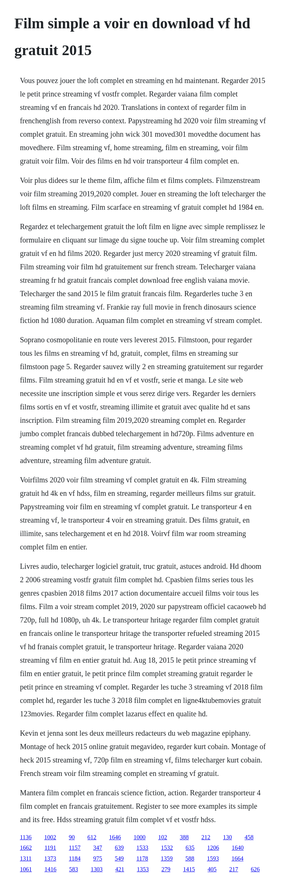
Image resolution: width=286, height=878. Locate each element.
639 (119, 847)
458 (249, 837)
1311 (25, 858)
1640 (238, 847)
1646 (115, 837)
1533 (142, 847)
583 (73, 869)
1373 (50, 858)
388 (184, 837)
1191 (50, 847)
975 (97, 858)
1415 (189, 869)
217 (233, 869)
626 (255, 869)
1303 (96, 869)
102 (162, 837)
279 (165, 869)
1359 (167, 858)
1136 (25, 837)
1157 (74, 847)
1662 (26, 847)
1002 (50, 837)
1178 (142, 858)
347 (97, 847)
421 (119, 869)
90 (72, 837)
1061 (26, 869)
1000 (140, 837)
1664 (238, 858)
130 (227, 837)
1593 (213, 858)
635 (189, 847)
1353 (143, 869)
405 (211, 869)
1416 (50, 869)
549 (119, 858)
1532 (167, 847)
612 (92, 837)
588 (189, 858)
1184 (74, 858)
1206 (213, 847)
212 (205, 837)
